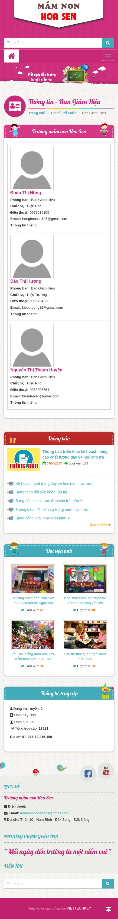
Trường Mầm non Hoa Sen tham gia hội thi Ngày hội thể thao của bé (33, 603)
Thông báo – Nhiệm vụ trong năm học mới (51, 509)
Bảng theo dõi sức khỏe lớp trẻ (41, 492)
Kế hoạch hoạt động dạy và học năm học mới (53, 483)
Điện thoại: (19, 212)
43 (93, 610)
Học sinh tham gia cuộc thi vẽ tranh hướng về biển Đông (85, 603)
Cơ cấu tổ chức (63, 113)
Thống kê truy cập (59, 693)
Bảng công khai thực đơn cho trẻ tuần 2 (48, 501)
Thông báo (59, 438)
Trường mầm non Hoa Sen (59, 131)
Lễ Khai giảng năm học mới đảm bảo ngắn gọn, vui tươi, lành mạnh (33, 659)
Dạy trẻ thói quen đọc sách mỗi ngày (85, 656)
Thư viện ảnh (59, 550)
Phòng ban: (20, 200)
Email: (15, 219)
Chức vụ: (18, 206)
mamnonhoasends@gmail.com (44, 813)
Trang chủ (36, 113)
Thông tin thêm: (23, 225)
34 (41, 666)
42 (41, 610)
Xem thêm (100, 525)
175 (85, 463)
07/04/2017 (54, 463)
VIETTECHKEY (79, 908)
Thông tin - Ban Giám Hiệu (64, 101)
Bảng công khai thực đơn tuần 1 (42, 518)
